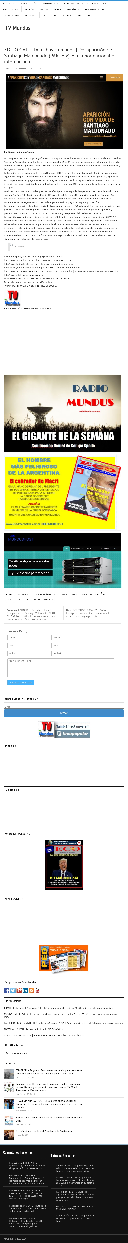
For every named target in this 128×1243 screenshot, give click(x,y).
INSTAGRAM (30, 15)
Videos (57, 9)
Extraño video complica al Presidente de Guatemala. (44, 1131)
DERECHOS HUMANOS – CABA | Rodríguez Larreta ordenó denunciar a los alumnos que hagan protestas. (88, 613)
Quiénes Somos (11, 15)
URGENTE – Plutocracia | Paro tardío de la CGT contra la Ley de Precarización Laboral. (27, 1208)
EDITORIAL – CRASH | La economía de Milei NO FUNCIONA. (34, 1029)
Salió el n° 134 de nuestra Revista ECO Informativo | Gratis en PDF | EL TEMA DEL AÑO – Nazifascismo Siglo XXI (27, 1194)
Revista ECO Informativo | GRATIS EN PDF (85, 3)
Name (57, 637)
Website (58, 653)
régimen (10, 599)
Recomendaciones (94, 9)
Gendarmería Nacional (46, 594)
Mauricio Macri (69, 594)
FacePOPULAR (85, 15)
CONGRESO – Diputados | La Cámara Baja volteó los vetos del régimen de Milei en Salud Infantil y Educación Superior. (27, 1179)
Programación (29, 3)
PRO (105, 594)
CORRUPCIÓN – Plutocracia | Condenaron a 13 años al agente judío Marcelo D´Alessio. (27, 1165)
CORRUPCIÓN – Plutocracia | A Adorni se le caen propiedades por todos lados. (43, 1035)
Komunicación (10, 9)
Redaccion (9, 68)
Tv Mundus (19, 247)
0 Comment (38, 68)
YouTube (67, 15)
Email (57, 645)
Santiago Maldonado (43, 599)
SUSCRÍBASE (73, 9)
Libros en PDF (50, 15)
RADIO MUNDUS (50, 3)
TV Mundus (9, 3)
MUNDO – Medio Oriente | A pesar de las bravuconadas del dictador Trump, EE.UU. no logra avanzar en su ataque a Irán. (62, 1015)
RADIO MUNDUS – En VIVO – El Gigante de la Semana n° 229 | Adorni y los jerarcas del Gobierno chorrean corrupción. (63, 1022)
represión (23, 599)
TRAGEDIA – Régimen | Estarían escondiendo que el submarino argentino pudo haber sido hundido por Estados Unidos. (49, 1072)
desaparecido (23, 594)
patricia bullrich (90, 594)
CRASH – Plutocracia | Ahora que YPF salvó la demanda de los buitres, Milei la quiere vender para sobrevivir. (58, 1007)
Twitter (44, 9)
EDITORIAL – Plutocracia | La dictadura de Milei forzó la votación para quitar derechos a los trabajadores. (26, 1222)
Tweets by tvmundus (16, 1053)
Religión (29, 9)
